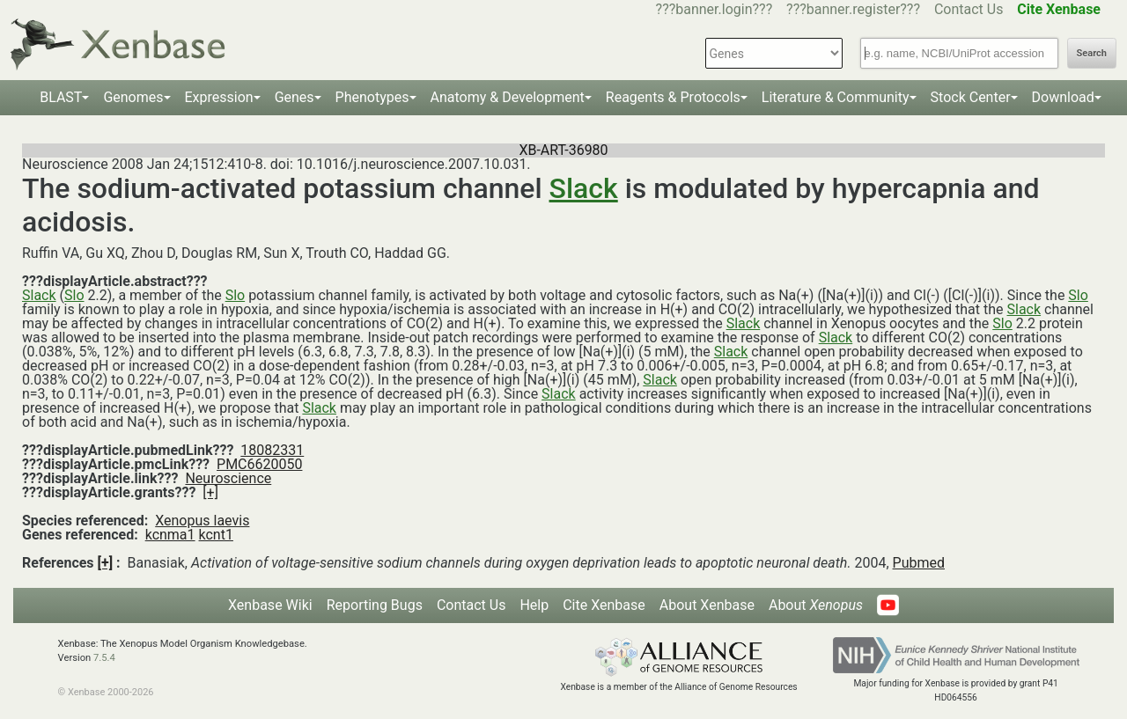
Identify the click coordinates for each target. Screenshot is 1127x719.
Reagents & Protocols (673, 97)
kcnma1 (170, 534)
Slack (583, 188)
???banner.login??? (714, 9)
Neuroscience (228, 478)
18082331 (272, 450)
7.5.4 (104, 658)
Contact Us (969, 9)
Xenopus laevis (202, 520)
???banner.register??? (853, 9)
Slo (74, 295)
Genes (294, 97)
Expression (219, 97)
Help (534, 605)
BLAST (61, 97)
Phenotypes (372, 97)
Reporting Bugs (375, 605)
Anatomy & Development (508, 97)
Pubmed (919, 562)
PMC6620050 (259, 464)
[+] (210, 492)
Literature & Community (836, 97)
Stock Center (971, 97)
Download (1063, 97)
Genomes (133, 97)
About (816, 605)
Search (1092, 53)
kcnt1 (216, 534)
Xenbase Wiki (270, 605)
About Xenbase (707, 605)
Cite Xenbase (604, 605)
